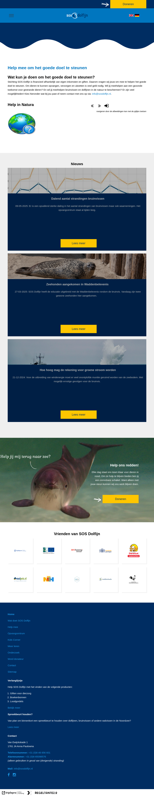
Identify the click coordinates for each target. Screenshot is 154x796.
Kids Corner (14, 639)
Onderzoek (13, 652)
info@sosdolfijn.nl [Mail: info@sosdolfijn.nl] (20, 768)
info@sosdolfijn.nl (101, 93)
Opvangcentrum (16, 633)
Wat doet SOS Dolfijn (19, 620)
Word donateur (16, 659)
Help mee (13, 627)
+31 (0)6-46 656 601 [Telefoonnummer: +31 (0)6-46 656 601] (29, 752)
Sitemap (12, 671)
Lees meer (78, 243)
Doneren (120, 499)
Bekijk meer (14, 707)
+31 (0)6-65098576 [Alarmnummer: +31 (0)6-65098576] (27, 756)
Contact (12, 665)
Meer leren (13, 646)
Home (11, 614)
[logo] (77, 18)
